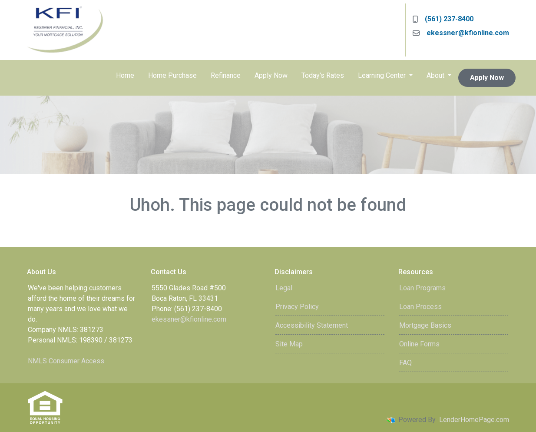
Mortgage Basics (425, 325)
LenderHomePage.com (474, 419)
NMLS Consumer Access (66, 361)
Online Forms (419, 344)
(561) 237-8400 (443, 19)
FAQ (405, 363)
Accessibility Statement (311, 325)
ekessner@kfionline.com (461, 33)
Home (125, 75)
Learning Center (382, 75)
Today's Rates (322, 75)
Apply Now (271, 75)
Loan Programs (422, 288)
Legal (283, 288)
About (436, 75)
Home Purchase (172, 75)
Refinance (226, 75)
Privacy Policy (297, 306)
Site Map (289, 344)
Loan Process (420, 306)
